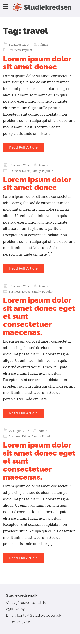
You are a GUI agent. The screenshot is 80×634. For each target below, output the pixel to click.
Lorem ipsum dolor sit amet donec (37, 62)
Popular (27, 50)
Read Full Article (23, 147)
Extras (26, 171)
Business (15, 50)
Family (36, 171)
